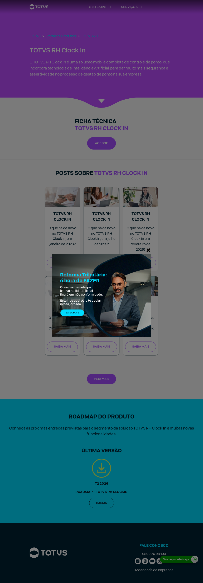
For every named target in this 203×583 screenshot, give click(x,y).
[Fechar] (148, 250)
